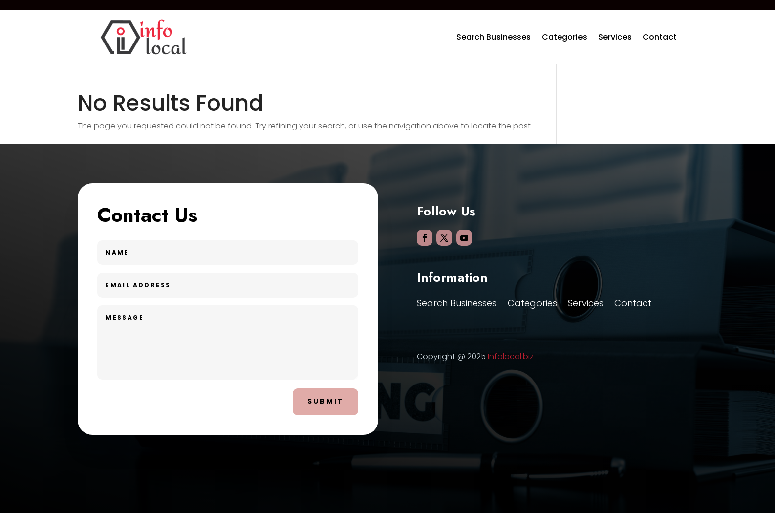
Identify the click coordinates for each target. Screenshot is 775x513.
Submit (325, 401)
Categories (564, 37)
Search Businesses (493, 37)
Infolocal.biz (511, 356)
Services (615, 37)
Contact (660, 37)
